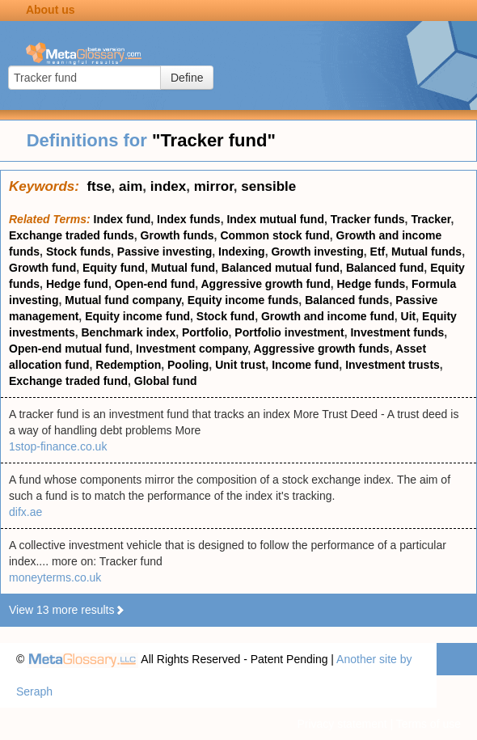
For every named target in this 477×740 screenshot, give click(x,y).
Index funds (189, 219)
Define (187, 77)
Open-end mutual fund (69, 348)
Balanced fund (385, 267)
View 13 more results (67, 609)
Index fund (122, 219)
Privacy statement (341, 723)
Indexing (241, 251)
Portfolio (205, 332)
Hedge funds (371, 283)
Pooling (188, 364)
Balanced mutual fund (281, 267)
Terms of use (428, 723)
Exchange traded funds (71, 235)
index (168, 186)
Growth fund (42, 267)
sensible (268, 186)
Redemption (128, 364)
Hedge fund (77, 283)
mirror (214, 186)
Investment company (191, 348)
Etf (378, 251)
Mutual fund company (123, 300)
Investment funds (397, 332)
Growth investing (317, 251)
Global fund (165, 380)
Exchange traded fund (68, 380)
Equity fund (113, 267)
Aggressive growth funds (322, 348)
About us (50, 9)
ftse (99, 186)
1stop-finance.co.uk (58, 446)
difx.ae (25, 511)
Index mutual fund (275, 219)
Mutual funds (426, 251)
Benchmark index (128, 332)
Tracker (430, 219)
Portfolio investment (289, 332)
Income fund (305, 364)
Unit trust (240, 364)
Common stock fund (274, 235)
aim (130, 186)
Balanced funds (347, 300)
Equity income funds (243, 300)
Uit (408, 316)
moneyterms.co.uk (55, 577)
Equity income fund (137, 316)
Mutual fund (183, 267)
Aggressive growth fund (265, 283)
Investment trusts (392, 364)
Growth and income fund (328, 316)
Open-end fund (155, 283)
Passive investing (165, 251)
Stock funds (78, 251)
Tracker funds (368, 219)
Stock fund (225, 316)
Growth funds (177, 235)
